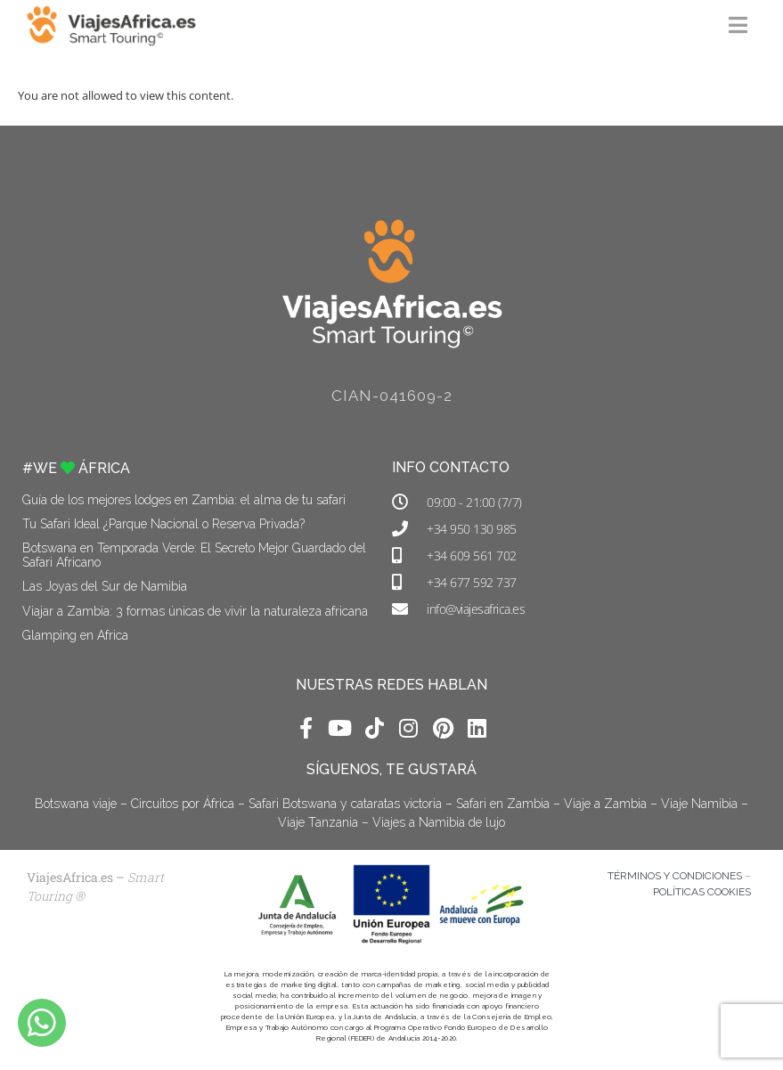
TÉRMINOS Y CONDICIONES (675, 876)
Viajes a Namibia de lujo (438, 822)
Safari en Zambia (503, 803)
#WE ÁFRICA (76, 468)
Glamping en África (75, 635)
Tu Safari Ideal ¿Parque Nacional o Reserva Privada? (163, 524)
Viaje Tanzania (318, 822)
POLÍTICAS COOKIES (702, 892)
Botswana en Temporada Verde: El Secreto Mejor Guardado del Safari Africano (194, 554)
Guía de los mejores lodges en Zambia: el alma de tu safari (184, 500)
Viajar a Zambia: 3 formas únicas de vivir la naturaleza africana (195, 611)
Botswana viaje (76, 803)
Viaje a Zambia (605, 803)
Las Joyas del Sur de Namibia (104, 586)
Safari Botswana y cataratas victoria (345, 803)
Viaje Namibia (699, 803)
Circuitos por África (182, 803)
